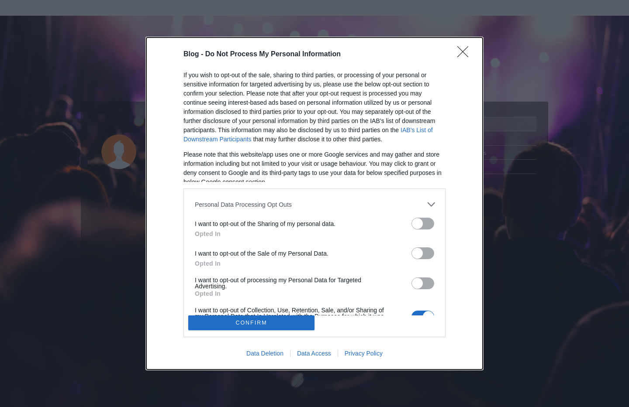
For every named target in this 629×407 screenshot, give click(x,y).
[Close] (465, 54)
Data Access (314, 353)
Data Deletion (264, 353)
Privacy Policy (364, 353)
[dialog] (314, 203)
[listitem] (314, 204)
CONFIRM (251, 322)
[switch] (422, 223)
